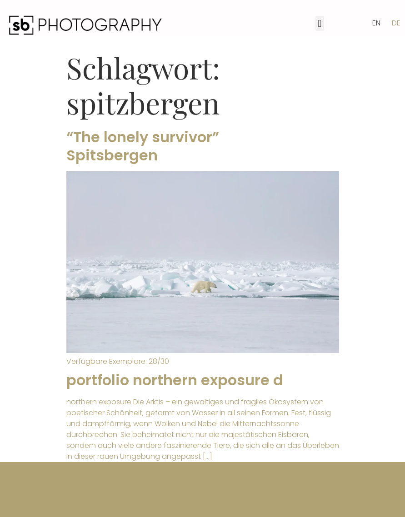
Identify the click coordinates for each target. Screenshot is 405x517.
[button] (319, 23)
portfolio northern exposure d (174, 380)
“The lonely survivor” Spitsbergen (142, 146)
